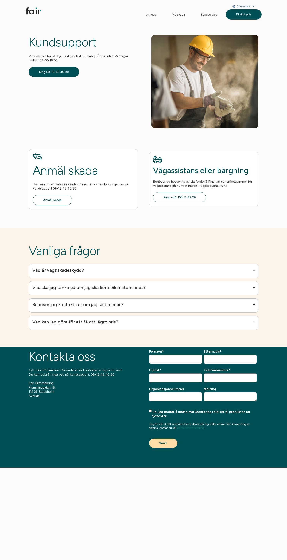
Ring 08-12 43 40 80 (54, 72)
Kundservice (209, 14)
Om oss (151, 14)
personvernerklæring (190, 427)
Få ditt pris (243, 14)
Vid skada (178, 14)
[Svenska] (243, 6)
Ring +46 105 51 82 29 (179, 197)
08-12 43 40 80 (102, 374)
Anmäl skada (52, 200)
